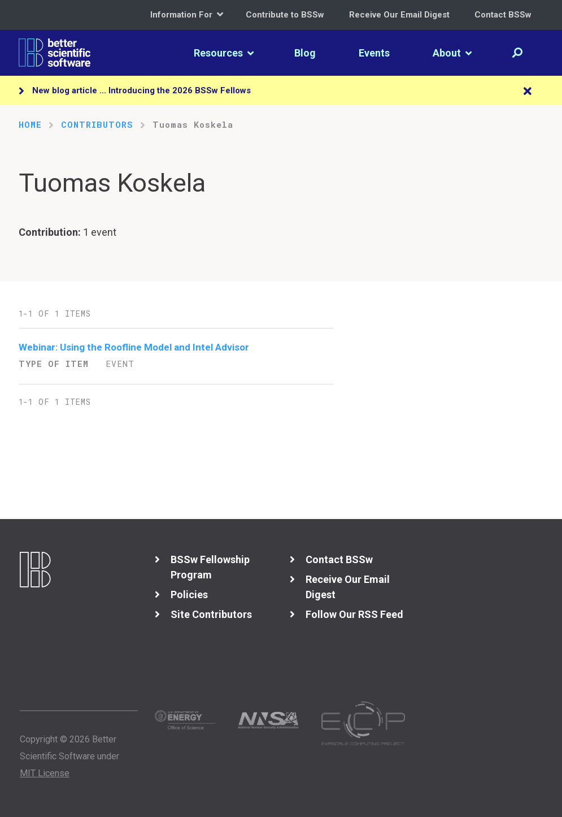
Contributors (97, 124)
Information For (186, 14)
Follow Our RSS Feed (354, 614)
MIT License (44, 773)
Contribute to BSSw (285, 15)
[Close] (527, 92)
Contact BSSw (502, 15)
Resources (224, 53)
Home (30, 124)
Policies (189, 594)
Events (374, 53)
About (452, 53)
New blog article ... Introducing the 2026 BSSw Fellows (141, 90)
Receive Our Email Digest (399, 15)
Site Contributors (211, 614)
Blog (305, 53)
